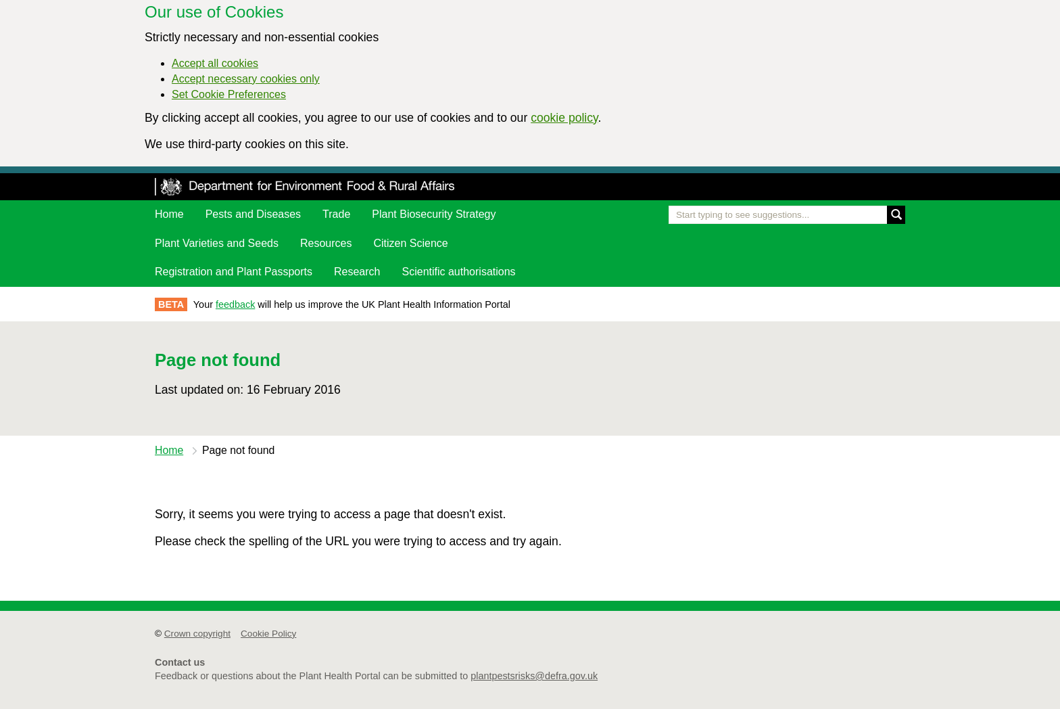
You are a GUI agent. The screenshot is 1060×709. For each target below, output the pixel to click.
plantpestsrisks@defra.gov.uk (534, 675)
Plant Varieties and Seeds (217, 243)
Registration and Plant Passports (233, 271)
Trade (336, 214)
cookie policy (564, 117)
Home (169, 214)
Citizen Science (410, 243)
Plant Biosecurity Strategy (434, 214)
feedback (235, 304)
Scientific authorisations (459, 271)
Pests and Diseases (253, 214)
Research (357, 271)
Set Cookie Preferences (229, 94)
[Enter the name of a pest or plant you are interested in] (787, 215)
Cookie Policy (268, 633)
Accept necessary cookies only (246, 79)
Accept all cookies (215, 63)
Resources (326, 243)
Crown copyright (197, 633)
